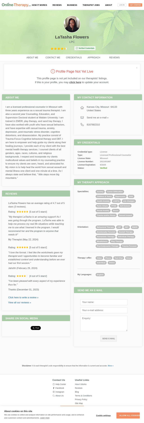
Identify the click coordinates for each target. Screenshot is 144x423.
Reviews (57, 5)
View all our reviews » (19, 302)
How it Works (80, 384)
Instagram (59, 392)
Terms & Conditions (83, 396)
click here (75, 82)
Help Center (60, 384)
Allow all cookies (122, 414)
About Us (59, 396)
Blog (77, 392)
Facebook (59, 388)
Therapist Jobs (91, 5)
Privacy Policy (81, 399)
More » (110, 366)
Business (72, 5)
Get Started (135, 5)
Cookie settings (87, 414)
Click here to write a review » (23, 297)
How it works (39, 5)
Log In (122, 5)
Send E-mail (108, 338)
